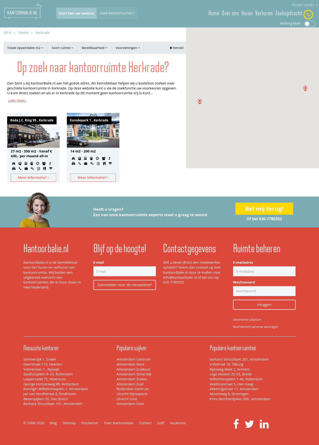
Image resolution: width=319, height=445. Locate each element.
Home (213, 13)
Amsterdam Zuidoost (133, 369)
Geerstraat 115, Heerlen (42, 364)
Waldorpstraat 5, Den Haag (231, 384)
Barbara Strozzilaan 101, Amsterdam (52, 403)
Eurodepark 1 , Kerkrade (89, 120)
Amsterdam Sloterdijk (134, 374)
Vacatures (178, 423)
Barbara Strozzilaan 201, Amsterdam (239, 359)
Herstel (176, 48)
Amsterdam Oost (130, 403)
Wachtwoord (244, 282)
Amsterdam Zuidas (132, 379)
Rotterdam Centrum (133, 389)
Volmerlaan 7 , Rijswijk (41, 369)
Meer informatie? (33, 177)
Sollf (160, 423)
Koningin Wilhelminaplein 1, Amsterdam (55, 389)
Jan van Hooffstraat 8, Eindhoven (49, 394)
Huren (247, 13)
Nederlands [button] (305, 4)
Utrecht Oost (127, 399)
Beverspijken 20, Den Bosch (45, 399)
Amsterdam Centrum (133, 359)
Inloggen (264, 304)
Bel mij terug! (264, 208)
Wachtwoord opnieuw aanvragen (255, 327)
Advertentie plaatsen (247, 320)
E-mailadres (243, 262)
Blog (53, 423)
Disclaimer (89, 423)
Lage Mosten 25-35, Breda (231, 374)
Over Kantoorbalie (118, 423)
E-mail (98, 262)
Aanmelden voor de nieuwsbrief (125, 284)
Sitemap (69, 423)
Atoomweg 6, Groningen (229, 394)
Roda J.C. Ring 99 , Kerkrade (31, 120)
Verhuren (264, 13)
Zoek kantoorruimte (117, 13)
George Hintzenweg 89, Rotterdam (51, 384)
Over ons (230, 13)
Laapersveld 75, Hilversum (44, 379)
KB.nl (7, 32)
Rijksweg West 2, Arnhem (230, 369)
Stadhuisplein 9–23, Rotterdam (48, 374)
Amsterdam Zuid (130, 384)
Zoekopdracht (288, 13)
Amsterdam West (130, 364)
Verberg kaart (297, 23)
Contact (145, 423)
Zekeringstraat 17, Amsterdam (234, 389)
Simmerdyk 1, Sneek (39, 359)
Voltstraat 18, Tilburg (226, 364)
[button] (305, 88)
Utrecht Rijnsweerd (132, 394)
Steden (23, 32)
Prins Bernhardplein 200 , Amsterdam (240, 399)
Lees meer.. (17, 100)
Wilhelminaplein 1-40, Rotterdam (236, 379)
